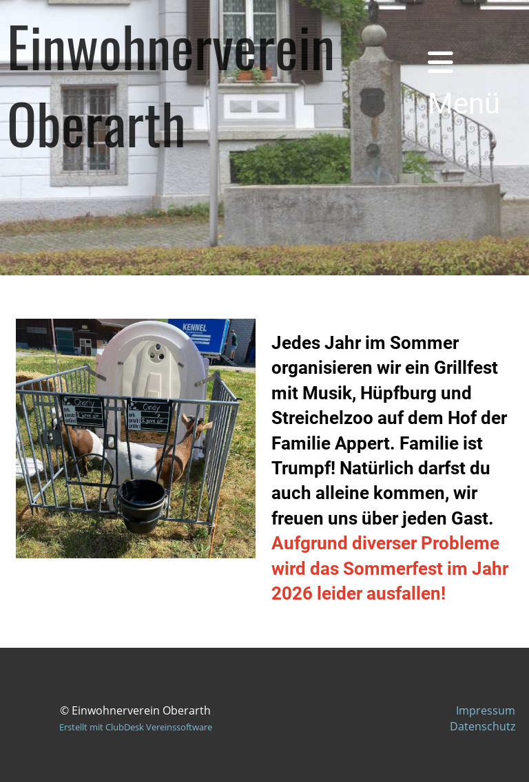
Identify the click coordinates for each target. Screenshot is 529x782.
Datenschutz (482, 726)
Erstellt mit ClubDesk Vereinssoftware (135, 727)
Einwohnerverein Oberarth (171, 84)
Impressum (485, 710)
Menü (464, 83)
